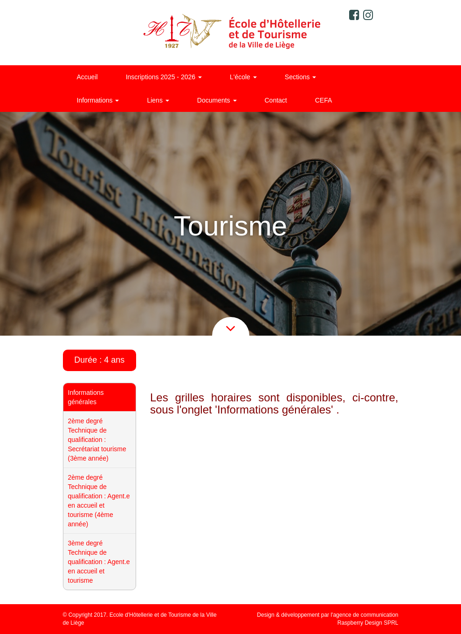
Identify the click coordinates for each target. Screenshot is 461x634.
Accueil (87, 77)
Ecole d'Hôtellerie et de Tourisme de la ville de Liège (230, 32)
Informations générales (86, 397)
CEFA (323, 100)
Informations (98, 100)
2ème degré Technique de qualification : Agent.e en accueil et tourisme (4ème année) (99, 501)
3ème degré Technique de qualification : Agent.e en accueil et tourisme (99, 561)
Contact (276, 100)
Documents (217, 100)
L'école (243, 77)
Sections (301, 77)
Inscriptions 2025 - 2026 (164, 77)
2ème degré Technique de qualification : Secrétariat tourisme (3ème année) (97, 439)
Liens (158, 100)
